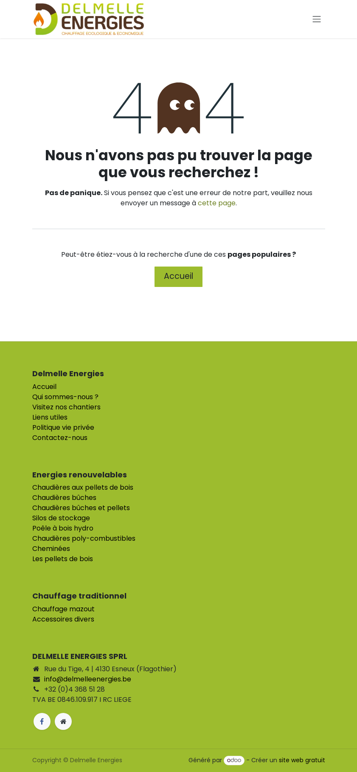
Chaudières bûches (64, 497)
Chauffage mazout (63, 609)
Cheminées (51, 548)
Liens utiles (49, 417)
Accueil (178, 276)
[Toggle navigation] (316, 19)
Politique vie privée (63, 427)
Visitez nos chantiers (66, 407)
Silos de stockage (61, 518)
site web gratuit (302, 760)
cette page (217, 203)
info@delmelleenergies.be (87, 679)
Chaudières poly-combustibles (83, 538)
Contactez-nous (59, 438)
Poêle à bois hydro (62, 528)
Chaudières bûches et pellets (81, 508)
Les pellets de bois (62, 559)
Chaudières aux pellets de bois (82, 487)
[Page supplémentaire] (63, 721)
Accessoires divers (63, 619)
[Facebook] (42, 721)
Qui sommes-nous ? (65, 397)
